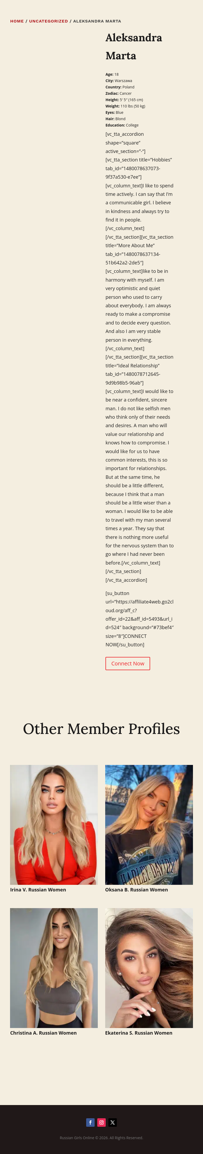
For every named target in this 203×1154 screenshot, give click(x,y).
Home (17, 21)
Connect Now (127, 663)
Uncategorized (48, 21)
